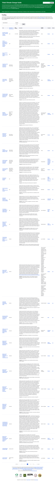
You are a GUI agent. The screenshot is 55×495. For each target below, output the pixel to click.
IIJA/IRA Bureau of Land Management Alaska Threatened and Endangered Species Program (5, 424)
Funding (3, 11)
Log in (53, 11)
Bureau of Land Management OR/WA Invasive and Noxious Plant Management (4, 343)
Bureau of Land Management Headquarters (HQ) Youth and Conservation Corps (5, 356)
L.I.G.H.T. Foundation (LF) (40, 4)
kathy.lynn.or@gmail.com (41, 17)
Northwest (49, 330)
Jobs (42, 11)
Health (28, 11)
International (49, 80)
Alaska (48, 164)
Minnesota (49, 199)
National (49, 43)
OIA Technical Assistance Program (4, 179)
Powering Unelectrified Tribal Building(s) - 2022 (5, 150)
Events (44, 11)
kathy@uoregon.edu (34, 470)
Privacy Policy (28, 479)
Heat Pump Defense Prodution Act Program (5, 169)
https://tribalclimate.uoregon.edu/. (40, 7)
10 (33, 464)
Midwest (49, 163)
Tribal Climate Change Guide (11, 3)
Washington (49, 343)
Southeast (49, 161)
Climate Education (32, 11)
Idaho (48, 317)
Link (52, 43)
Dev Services (36, 479)
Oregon (49, 342)
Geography (17, 22)
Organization (11, 28)
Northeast (49, 162)
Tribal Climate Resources (13, 11)
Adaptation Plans (7, 11)
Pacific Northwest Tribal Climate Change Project (21, 4)
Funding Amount (42, 28)
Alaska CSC (49, 224)
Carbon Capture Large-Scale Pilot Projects (4, 80)
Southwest (49, 160)
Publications (25, 11)
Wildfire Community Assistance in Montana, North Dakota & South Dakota (5, 331)
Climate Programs (20, 11)
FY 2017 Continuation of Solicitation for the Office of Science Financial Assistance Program (4, 44)
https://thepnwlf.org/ (13, 7)
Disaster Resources (38, 11)
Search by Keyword (5, 22)
